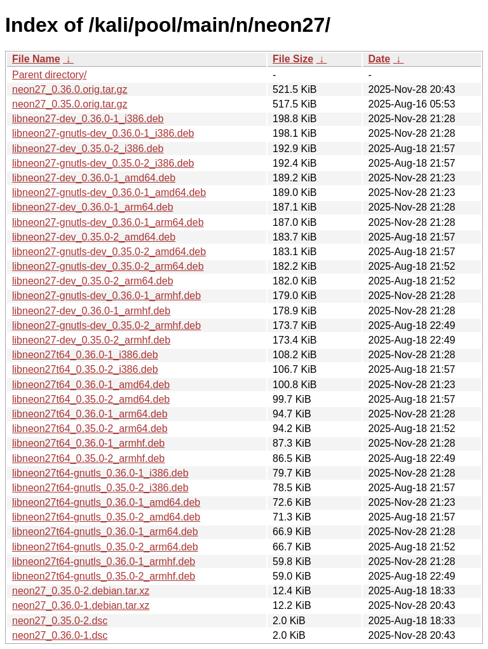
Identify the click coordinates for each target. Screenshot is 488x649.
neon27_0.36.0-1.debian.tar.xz (80, 605)
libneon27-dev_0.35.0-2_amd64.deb (93, 237)
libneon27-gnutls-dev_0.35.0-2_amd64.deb (109, 251)
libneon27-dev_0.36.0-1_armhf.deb (91, 310)
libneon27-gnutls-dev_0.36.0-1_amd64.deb (109, 192)
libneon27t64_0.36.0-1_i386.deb (85, 354)
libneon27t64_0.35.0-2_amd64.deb (91, 399)
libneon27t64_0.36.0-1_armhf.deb (88, 443)
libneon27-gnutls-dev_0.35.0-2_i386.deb (103, 163)
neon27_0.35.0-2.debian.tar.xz (80, 590)
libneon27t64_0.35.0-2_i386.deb (85, 369)
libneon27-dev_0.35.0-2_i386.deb (87, 148)
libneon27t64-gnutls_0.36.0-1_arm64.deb (105, 531)
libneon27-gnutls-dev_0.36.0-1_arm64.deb (108, 222)
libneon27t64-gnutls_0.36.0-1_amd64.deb (106, 502)
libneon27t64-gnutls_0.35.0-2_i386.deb (100, 487)
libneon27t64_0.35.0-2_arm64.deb (90, 428)
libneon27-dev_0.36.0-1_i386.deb (87, 118)
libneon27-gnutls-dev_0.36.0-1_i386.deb (103, 133)
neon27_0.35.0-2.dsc (59, 620)
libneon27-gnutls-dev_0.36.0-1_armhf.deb (106, 295)
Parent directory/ (49, 74)
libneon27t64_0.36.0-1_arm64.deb (90, 413)
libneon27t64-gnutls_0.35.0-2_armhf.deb (103, 576)
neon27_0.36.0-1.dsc (59, 635)
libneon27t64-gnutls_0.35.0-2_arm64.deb (105, 546)
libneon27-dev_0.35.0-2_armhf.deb (91, 340)
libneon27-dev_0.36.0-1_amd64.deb (93, 177)
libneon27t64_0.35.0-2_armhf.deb (88, 458)
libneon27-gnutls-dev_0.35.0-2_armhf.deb (106, 325)
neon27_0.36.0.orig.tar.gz (69, 89)
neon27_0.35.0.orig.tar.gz (69, 104)
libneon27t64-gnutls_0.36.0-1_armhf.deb (103, 561)
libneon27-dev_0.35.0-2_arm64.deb (92, 281)
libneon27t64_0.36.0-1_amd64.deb (91, 384)
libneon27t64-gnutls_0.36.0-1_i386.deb (100, 473)
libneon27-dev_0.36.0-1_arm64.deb (92, 207)
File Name (36, 58)
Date (379, 58)
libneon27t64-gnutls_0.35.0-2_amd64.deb (106, 517)
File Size (293, 58)
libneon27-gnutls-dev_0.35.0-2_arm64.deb (108, 266)
